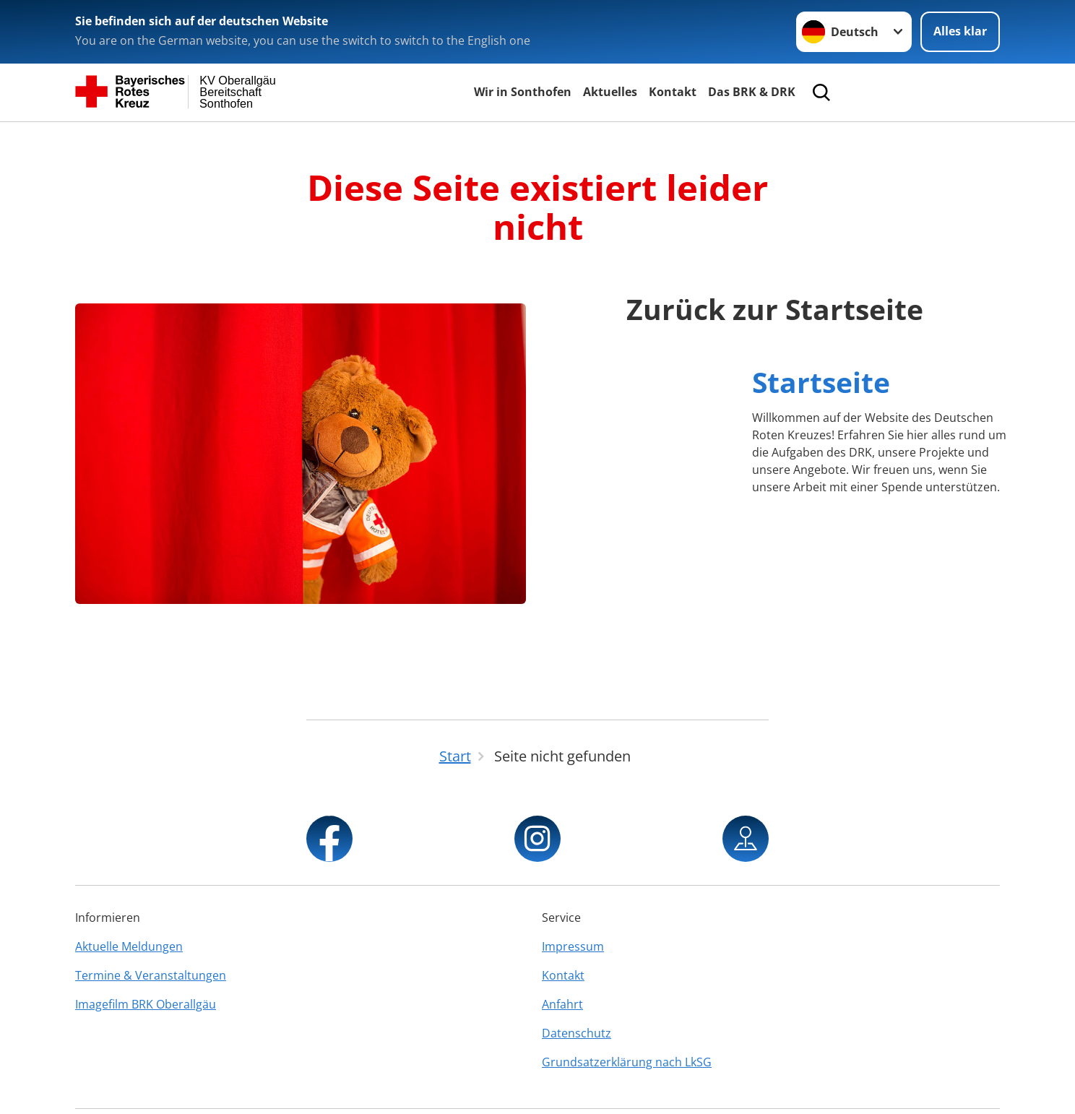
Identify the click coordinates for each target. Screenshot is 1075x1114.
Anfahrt (562, 1004)
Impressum (573, 946)
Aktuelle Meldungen (129, 946)
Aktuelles (610, 92)
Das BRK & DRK (751, 92)
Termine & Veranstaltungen (150, 975)
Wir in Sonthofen (522, 92)
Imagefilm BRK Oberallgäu (145, 1004)
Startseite (821, 382)
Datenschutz (576, 1033)
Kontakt (672, 92)
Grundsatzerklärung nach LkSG (627, 1062)
